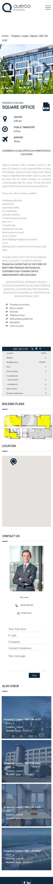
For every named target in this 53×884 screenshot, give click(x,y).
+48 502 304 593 (26, 605)
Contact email (26, 613)
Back (5, 36)
